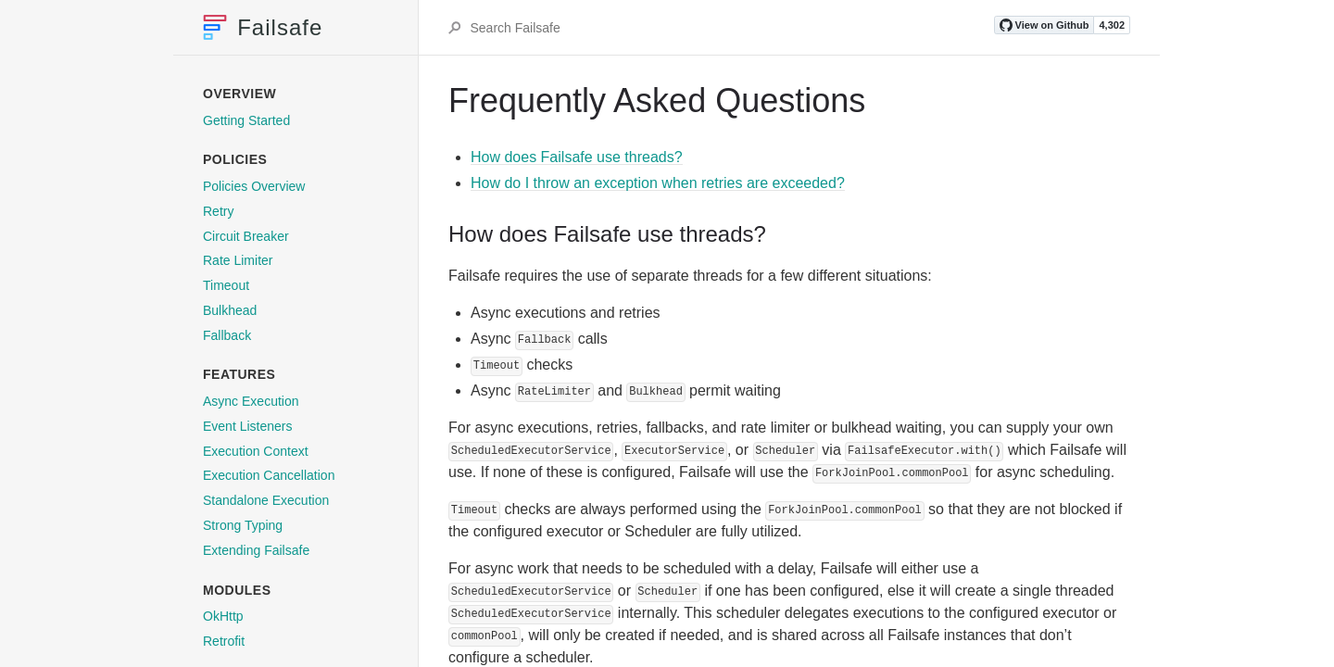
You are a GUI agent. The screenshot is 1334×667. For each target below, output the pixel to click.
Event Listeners (248, 426)
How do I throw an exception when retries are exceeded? (658, 183)
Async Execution (251, 401)
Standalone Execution (266, 500)
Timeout (226, 285)
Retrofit (224, 641)
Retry (218, 211)
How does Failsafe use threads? (577, 157)
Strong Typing (243, 525)
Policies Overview (254, 186)
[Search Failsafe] (730, 28)
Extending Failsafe (256, 550)
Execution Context (255, 451)
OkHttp (223, 616)
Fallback (227, 335)
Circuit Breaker (246, 236)
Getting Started (246, 120)
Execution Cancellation (268, 475)
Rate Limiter (237, 260)
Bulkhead (230, 310)
